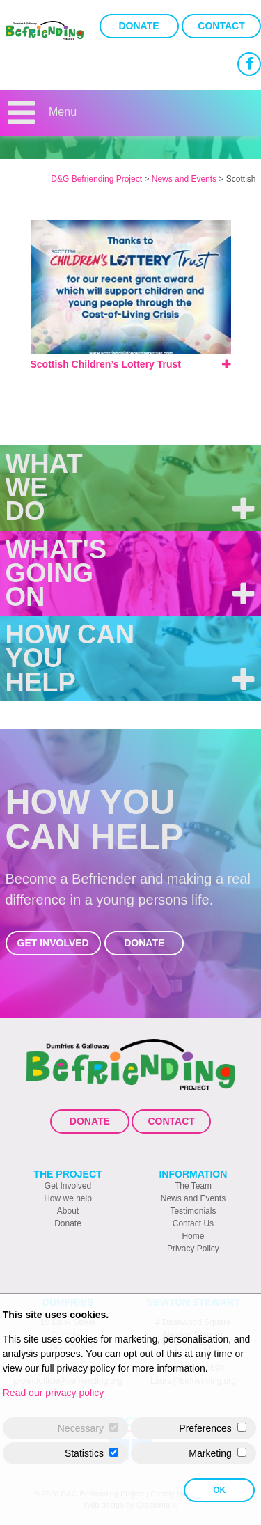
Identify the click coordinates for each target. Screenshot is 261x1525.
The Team (193, 1186)
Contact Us (193, 1223)
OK (219, 1490)
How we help (68, 1198)
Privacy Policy (193, 1248)
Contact (221, 25)
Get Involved (53, 942)
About (68, 1211)
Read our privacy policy (53, 1392)
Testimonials (193, 1211)
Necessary (81, 1428)
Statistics (84, 1453)
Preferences (205, 1428)
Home (193, 1236)
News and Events (193, 1198)
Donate (139, 25)
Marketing (210, 1453)
